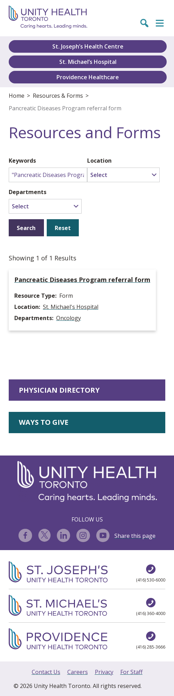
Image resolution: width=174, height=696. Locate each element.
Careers (77, 672)
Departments (27, 192)
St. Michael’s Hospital (87, 62)
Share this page (135, 536)
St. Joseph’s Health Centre (87, 46)
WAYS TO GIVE (43, 422)
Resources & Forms (58, 95)
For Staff (131, 672)
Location (99, 160)
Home (16, 95)
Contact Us (46, 672)
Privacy (104, 672)
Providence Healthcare (87, 77)
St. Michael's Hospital (70, 307)
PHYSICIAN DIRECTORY (59, 390)
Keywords (22, 160)
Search (26, 228)
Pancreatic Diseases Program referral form (65, 108)
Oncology (68, 318)
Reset (63, 228)
